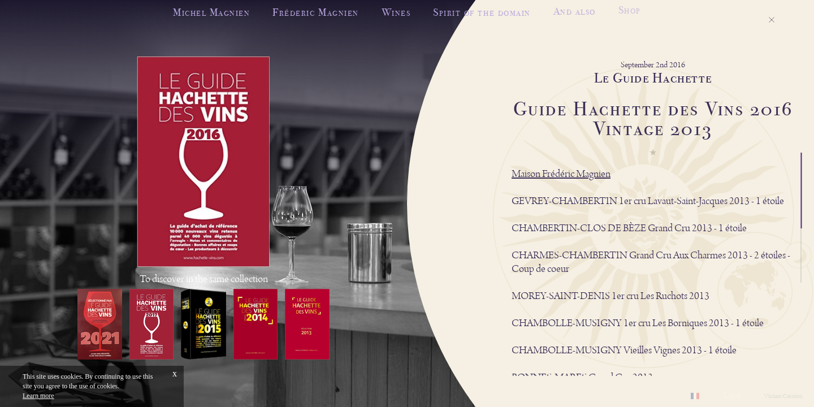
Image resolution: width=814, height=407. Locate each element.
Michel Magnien (211, 12)
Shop (629, 8)
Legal (732, 395)
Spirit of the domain (481, 11)
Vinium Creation (783, 396)
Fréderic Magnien (315, 12)
